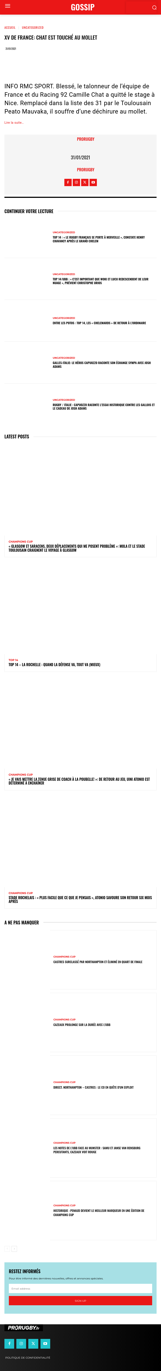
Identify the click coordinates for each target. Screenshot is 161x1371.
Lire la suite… (14, 122)
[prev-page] (7, 1249)
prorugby (85, 139)
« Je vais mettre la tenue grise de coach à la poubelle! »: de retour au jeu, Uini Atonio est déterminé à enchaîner (79, 781)
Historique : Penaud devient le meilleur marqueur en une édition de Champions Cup (98, 1212)
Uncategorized (33, 27)
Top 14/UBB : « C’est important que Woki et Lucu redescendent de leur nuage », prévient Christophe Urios (100, 281)
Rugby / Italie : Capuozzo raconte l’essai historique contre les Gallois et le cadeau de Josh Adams (104, 406)
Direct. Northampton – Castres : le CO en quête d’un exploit (93, 1087)
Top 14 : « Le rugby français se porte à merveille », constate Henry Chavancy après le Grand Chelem (99, 239)
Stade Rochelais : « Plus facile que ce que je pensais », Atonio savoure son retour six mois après (80, 899)
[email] (80, 1288)
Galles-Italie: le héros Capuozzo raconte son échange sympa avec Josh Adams (102, 364)
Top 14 (13, 660)
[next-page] (14, 1249)
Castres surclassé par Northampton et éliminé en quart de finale (97, 961)
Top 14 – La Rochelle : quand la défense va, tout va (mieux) (54, 664)
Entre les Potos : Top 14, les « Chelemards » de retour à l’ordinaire (99, 322)
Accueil (10, 27)
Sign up (80, 1300)
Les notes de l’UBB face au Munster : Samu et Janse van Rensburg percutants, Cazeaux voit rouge (96, 1149)
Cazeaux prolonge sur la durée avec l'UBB (81, 1024)
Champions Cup (21, 541)
